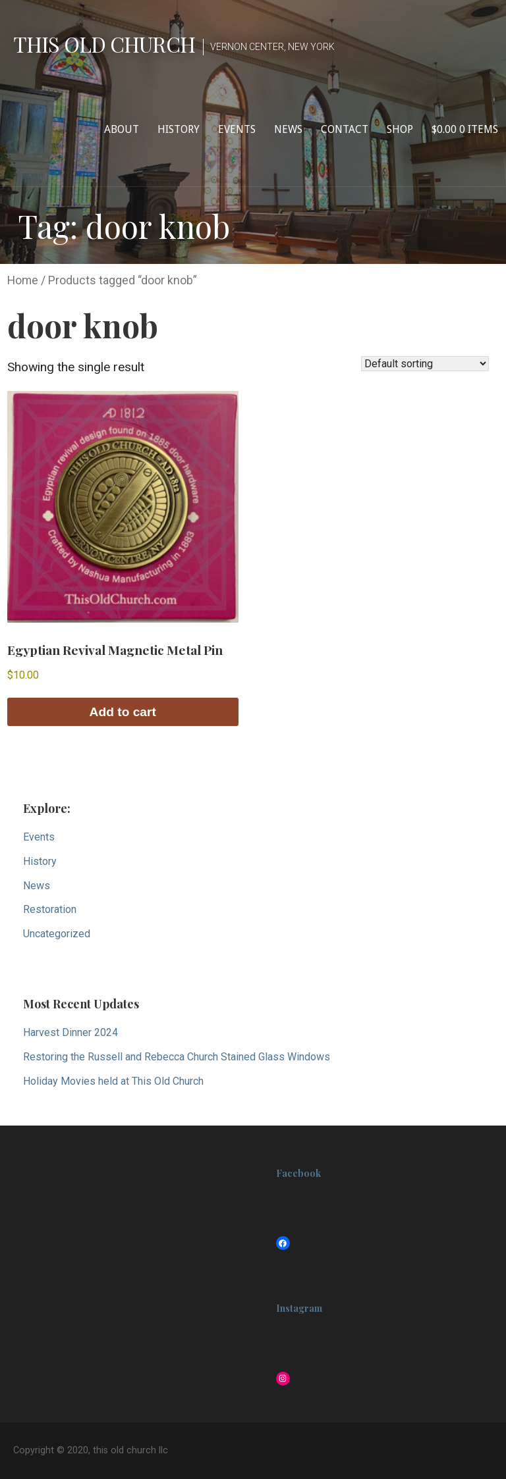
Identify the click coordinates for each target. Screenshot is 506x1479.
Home (22, 280)
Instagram (299, 1308)
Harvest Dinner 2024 (70, 1032)
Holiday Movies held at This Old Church (113, 1081)
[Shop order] (425, 363)
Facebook (298, 1173)
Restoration (49, 909)
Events (237, 129)
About (121, 129)
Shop (400, 129)
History (178, 129)
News (288, 129)
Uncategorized (56, 933)
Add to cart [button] (123, 712)
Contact (344, 129)
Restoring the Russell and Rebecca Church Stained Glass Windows (176, 1057)
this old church (104, 44)
